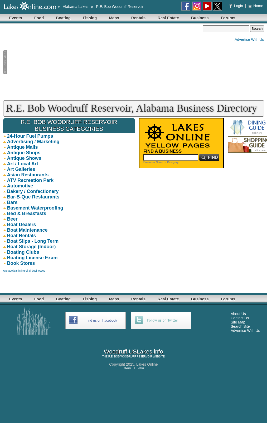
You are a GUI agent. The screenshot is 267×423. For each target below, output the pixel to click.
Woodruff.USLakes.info (133, 351)
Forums (228, 18)
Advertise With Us (249, 39)
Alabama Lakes (75, 6)
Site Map (238, 322)
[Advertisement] (103, 62)
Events (15, 18)
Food (39, 18)
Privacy (127, 367)
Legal (141, 367)
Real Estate (168, 18)
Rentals (138, 18)
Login (237, 6)
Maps (114, 18)
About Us (238, 314)
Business (200, 18)
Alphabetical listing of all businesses (24, 270)
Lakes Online (147, 364)
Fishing (90, 18)
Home (255, 6)
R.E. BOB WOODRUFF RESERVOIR (130, 356)
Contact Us (240, 318)
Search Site (240, 326)
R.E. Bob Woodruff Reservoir (119, 6)
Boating (63, 18)
